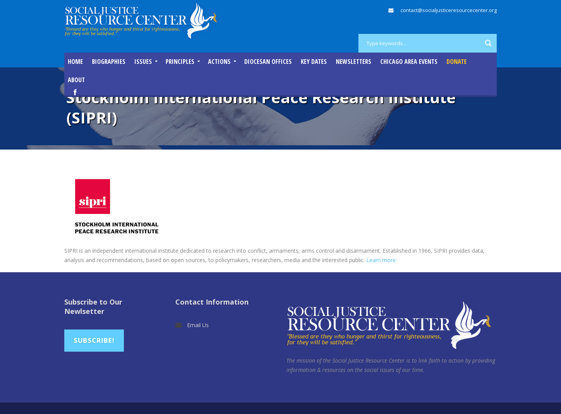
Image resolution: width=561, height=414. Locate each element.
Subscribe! (94, 340)
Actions (219, 61)
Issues (143, 61)
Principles (180, 61)
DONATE (456, 61)
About (76, 80)
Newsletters (353, 61)
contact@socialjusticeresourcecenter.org (448, 10)
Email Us (198, 325)
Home (75, 61)
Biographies (108, 61)
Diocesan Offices (268, 61)
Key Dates (314, 61)
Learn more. (381, 260)
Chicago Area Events (409, 61)
